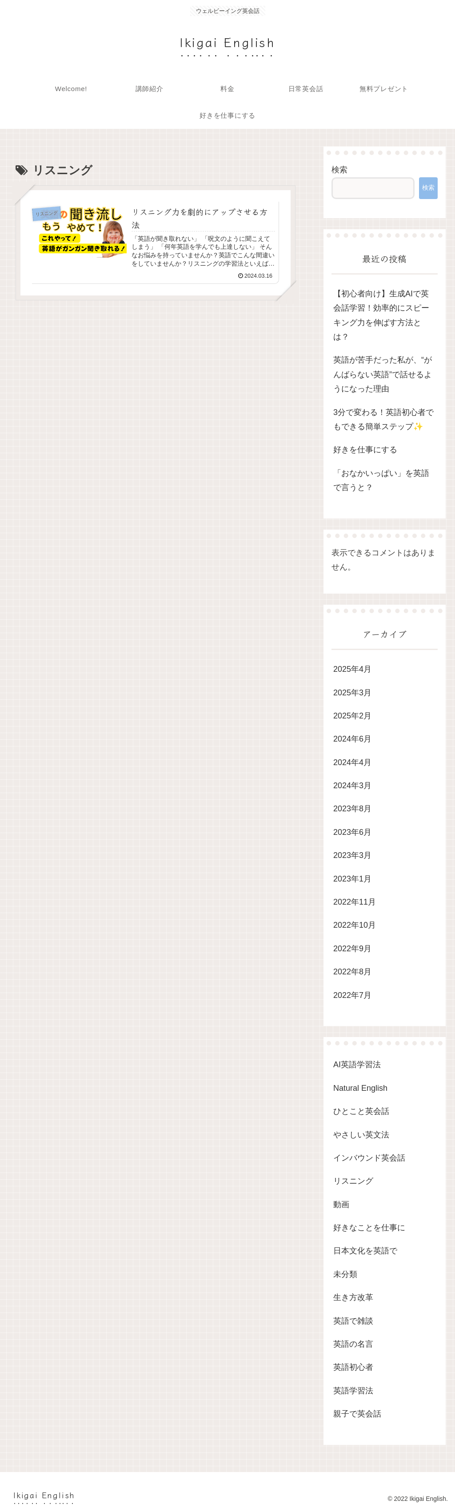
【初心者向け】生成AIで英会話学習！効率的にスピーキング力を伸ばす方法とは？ (381, 315)
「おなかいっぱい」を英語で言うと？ (381, 480)
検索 (339, 169)
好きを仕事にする (365, 449)
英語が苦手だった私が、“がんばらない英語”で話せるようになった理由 (382, 374)
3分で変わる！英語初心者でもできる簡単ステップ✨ (383, 419)
